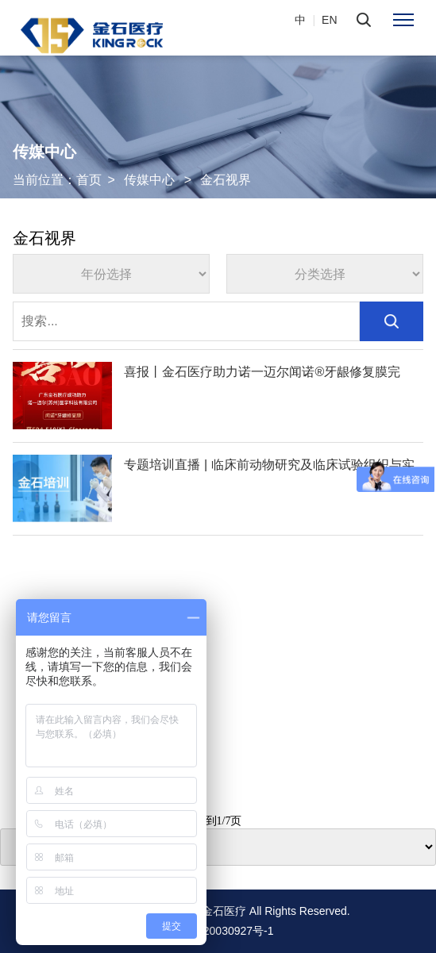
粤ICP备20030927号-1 (217, 930)
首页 (89, 179)
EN (329, 19)
